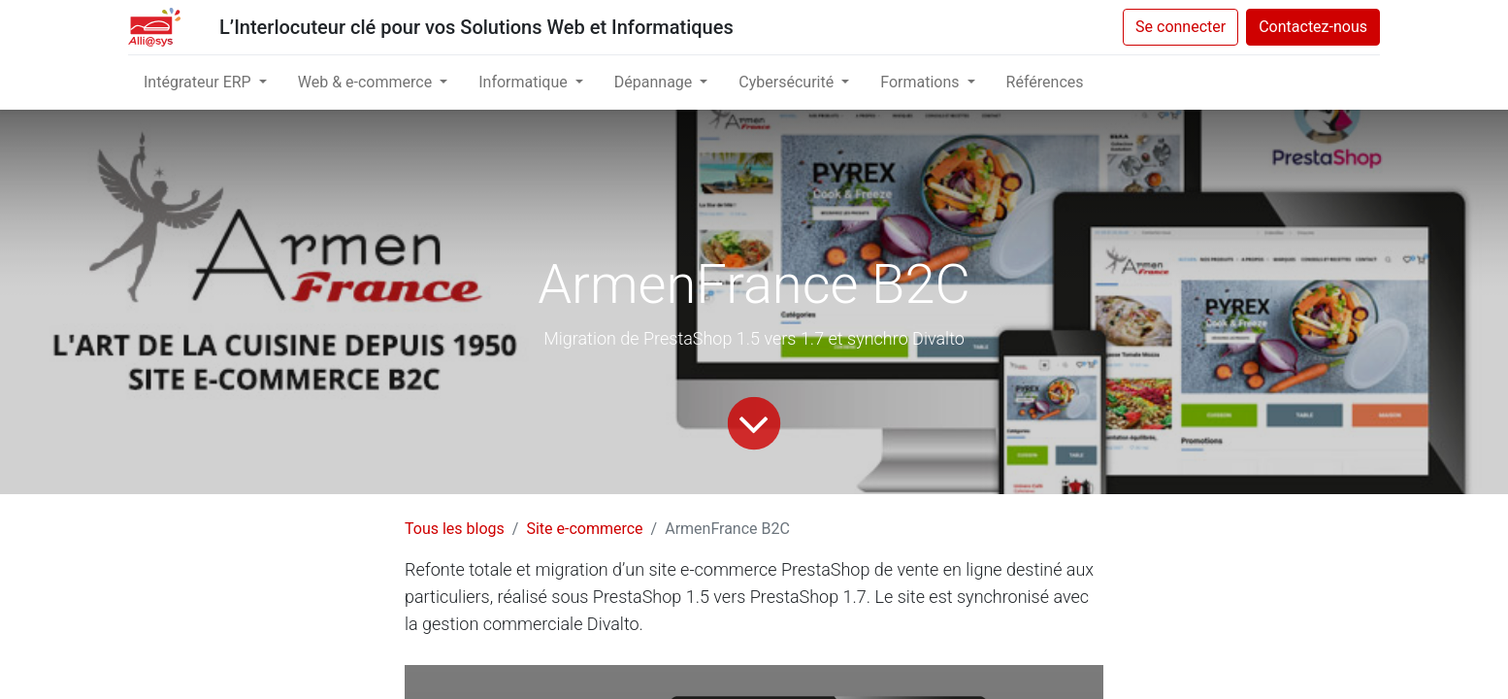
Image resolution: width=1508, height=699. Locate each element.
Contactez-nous (1313, 26)
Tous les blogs (455, 528)
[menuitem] (1045, 82)
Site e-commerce (584, 528)
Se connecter (1180, 26)
